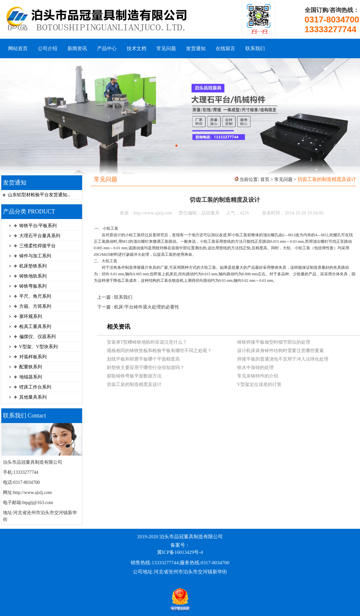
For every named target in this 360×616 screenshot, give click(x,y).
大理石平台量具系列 (39, 235)
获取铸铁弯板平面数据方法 (134, 376)
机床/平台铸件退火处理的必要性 (146, 307)
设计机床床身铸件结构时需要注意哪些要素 (280, 350)
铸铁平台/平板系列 (38, 225)
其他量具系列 (33, 397)
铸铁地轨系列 (33, 276)
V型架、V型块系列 (38, 346)
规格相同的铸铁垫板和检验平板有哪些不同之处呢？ (159, 350)
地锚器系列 (30, 377)
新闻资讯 (77, 48)
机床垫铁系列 (33, 266)
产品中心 (107, 48)
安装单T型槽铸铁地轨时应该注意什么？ (147, 342)
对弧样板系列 (33, 356)
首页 (264, 179)
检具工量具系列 (35, 326)
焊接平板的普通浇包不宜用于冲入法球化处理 (282, 359)
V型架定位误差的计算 (259, 384)
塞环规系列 (30, 316)
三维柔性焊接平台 (37, 245)
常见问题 (166, 48)
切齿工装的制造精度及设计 (134, 384)
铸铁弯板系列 (33, 286)
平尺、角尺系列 (35, 296)
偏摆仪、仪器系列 (37, 336)
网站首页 (18, 48)
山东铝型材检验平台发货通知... (39, 194)
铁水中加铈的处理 (255, 367)
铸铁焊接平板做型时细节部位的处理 (273, 342)
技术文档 (136, 48)
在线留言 (225, 48)
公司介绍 (47, 48)
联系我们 (255, 48)
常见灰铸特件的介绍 (257, 376)
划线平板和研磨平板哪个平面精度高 (143, 359)
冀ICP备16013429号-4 (180, 552)
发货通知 (196, 48)
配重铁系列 (30, 366)
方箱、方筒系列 (35, 306)
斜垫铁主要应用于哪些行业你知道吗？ (145, 367)
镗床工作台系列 (35, 387)
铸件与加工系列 (35, 255)
